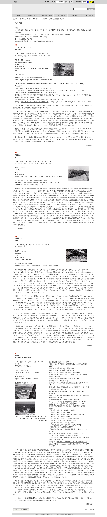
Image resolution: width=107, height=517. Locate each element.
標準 (84, 2)
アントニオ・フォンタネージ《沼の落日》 (34, 102)
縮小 (66, 2)
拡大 (70, 2)
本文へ (16, 2)
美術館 (15, 19)
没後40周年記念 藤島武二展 (58, 387)
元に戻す (60, 2)
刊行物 (74, 15)
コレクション (60, 15)
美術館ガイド (32, 15)
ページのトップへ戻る (87, 509)
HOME (19, 15)
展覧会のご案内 (46, 15)
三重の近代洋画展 (55, 399)
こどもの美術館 (88, 15)
